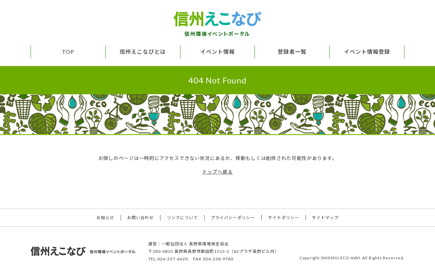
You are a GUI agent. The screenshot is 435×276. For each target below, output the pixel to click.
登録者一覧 (292, 51)
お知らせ (100, 217)
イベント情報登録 (367, 51)
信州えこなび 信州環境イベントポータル (217, 24)
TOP (68, 51)
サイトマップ (330, 217)
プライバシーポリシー (234, 217)
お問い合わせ (137, 217)
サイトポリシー (286, 217)
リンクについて (181, 217)
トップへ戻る (217, 172)
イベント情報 (217, 51)
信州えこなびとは (143, 51)
